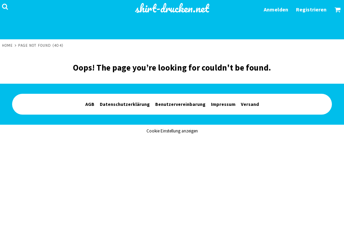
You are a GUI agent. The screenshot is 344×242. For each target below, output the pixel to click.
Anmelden (276, 9)
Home (7, 45)
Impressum (223, 104)
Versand (250, 104)
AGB (89, 104)
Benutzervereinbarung (180, 104)
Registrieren (311, 9)
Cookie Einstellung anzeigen (172, 131)
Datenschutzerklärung (125, 104)
